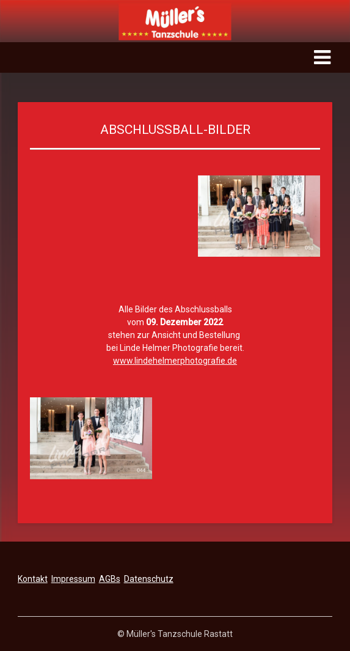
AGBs (109, 579)
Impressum (73, 579)
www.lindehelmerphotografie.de (175, 361)
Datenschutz (148, 579)
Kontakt (33, 579)
